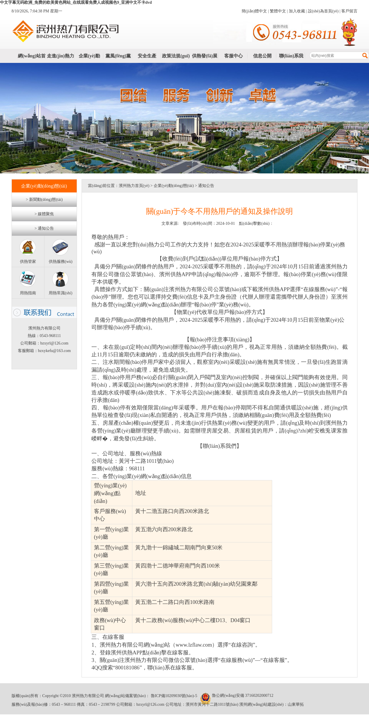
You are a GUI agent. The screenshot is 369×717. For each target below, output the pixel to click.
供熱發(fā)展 (204, 55)
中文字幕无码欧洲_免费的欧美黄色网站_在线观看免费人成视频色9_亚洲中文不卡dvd (76, 2)
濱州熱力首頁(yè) (134, 186)
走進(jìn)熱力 (60, 55)
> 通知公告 (44, 228)
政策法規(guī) (176, 55)
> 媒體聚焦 (44, 214)
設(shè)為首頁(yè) (323, 11)
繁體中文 (278, 11)
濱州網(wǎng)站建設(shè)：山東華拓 (271, 704)
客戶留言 (349, 11)
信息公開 (262, 55)
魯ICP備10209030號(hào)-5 (173, 696)
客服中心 (233, 55)
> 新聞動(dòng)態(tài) (44, 199)
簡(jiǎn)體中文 (254, 11)
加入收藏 (297, 11)
